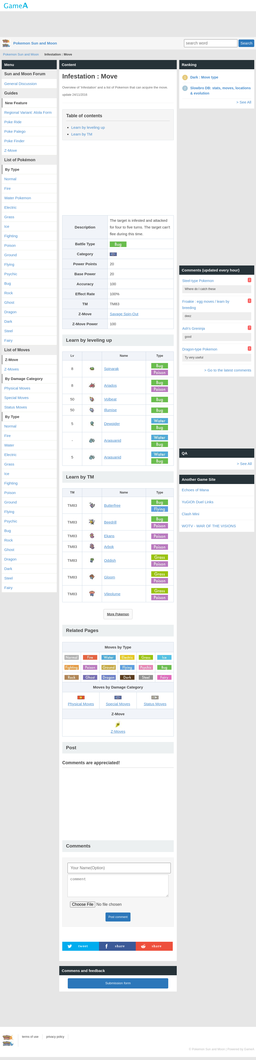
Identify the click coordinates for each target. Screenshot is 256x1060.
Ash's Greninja (193, 328)
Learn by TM (81, 134)
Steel (8, 331)
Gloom (109, 577)
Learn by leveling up (88, 127)
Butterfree (112, 505)
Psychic (10, 274)
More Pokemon (118, 614)
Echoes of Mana (195, 490)
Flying (9, 264)
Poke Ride (13, 122)
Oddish (110, 560)
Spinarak (111, 368)
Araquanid (112, 440)
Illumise (110, 410)
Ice (6, 226)
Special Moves (16, 398)
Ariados (110, 385)
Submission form (118, 986)
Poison (10, 245)
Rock (8, 293)
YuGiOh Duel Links (198, 502)
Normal (10, 179)
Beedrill (110, 522)
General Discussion (20, 84)
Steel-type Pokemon (198, 281)
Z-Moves (11, 369)
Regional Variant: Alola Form (28, 112)
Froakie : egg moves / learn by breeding (205, 305)
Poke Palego (15, 131)
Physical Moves (17, 388)
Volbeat (110, 399)
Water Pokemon (17, 198)
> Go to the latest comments (227, 370)
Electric (10, 207)
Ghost (9, 302)
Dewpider (112, 424)
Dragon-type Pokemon (199, 349)
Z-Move (10, 150)
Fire (7, 188)
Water (9, 445)
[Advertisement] (128, 23)
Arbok (109, 546)
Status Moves (15, 407)
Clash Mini (190, 514)
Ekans (109, 536)
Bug (7, 283)
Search (246, 43)
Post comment (118, 920)
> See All (243, 102)
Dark (8, 321)
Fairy (8, 340)
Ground (10, 255)
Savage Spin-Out (124, 314)
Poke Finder (14, 141)
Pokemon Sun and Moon (35, 43)
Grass (9, 217)
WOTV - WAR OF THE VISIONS (209, 526)
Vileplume (112, 594)
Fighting (11, 236)
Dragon (10, 312)
